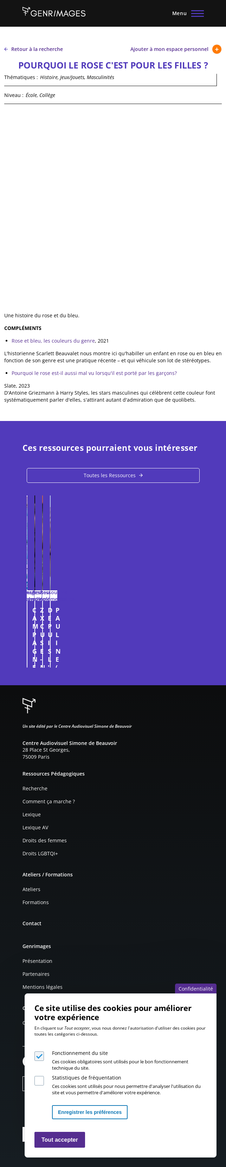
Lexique (31, 814)
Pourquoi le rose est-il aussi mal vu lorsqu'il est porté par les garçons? (94, 373)
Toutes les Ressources (110, 475)
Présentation (37, 961)
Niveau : (14, 95)
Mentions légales (42, 987)
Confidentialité (196, 988)
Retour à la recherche (33, 49)
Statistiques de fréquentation (86, 1077)
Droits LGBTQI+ (40, 853)
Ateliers (31, 889)
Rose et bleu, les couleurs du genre (53, 340)
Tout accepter (59, 1140)
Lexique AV (35, 827)
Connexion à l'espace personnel (189, 659)
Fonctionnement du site (80, 1053)
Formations (35, 902)
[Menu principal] (186, 13)
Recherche (34, 788)
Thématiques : (21, 77)
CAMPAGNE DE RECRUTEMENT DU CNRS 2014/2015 (110, 610)
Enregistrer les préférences (90, 1112)
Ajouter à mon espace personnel (176, 49)
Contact (31, 923)
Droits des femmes (44, 840)
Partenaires (36, 974)
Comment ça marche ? (48, 801)
